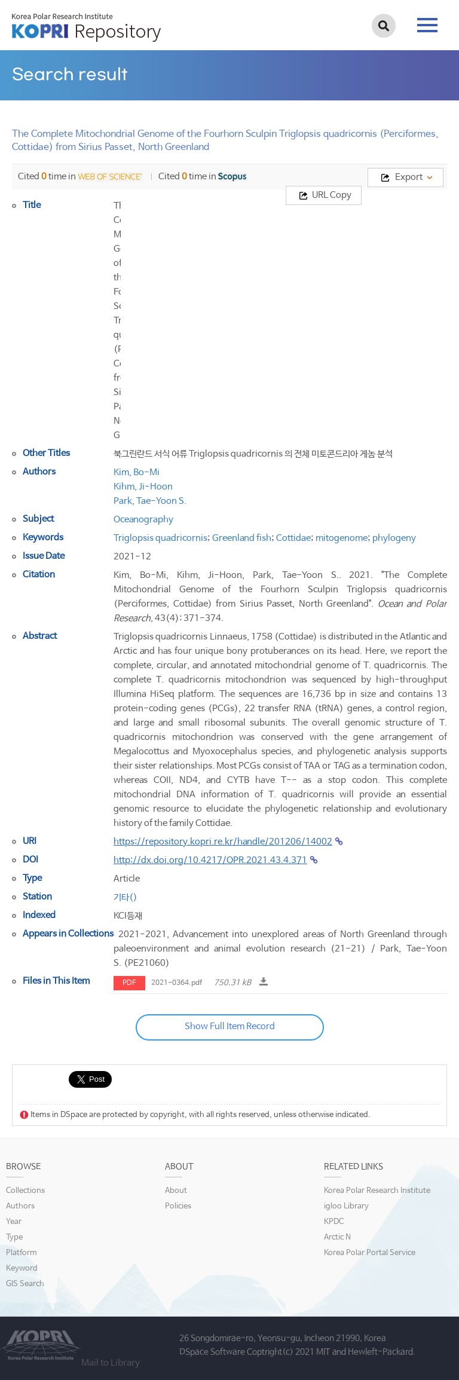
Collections (25, 1190)
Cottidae (293, 538)
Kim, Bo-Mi (137, 472)
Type (14, 1237)
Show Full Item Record (230, 1026)
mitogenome (342, 538)
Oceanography (143, 520)
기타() (125, 897)
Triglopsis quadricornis (160, 538)
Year (14, 1221)
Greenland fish (241, 538)
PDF (129, 983)
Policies (178, 1206)
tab (427, 25)
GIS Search (25, 1284)
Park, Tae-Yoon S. (150, 501)
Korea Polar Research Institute (377, 1190)
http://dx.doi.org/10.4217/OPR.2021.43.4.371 (210, 860)
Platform (21, 1253)
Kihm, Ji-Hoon (143, 487)
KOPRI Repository (86, 27)
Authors (20, 1206)
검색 (384, 26)
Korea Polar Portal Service (369, 1253)
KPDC (334, 1221)
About (176, 1190)
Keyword (22, 1268)
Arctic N (337, 1237)
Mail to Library (110, 1363)
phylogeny (394, 538)
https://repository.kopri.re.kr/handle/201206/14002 (223, 842)
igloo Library (346, 1206)
